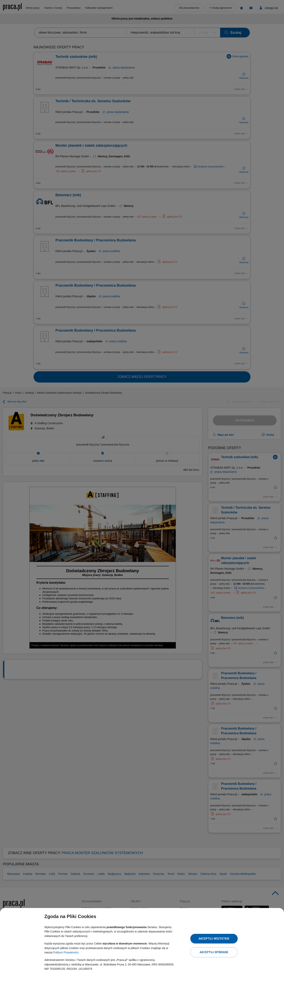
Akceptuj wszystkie (214, 938)
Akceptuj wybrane (214, 952)
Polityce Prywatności (65, 952)
